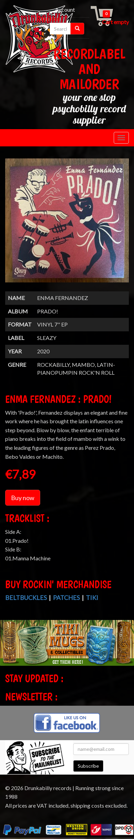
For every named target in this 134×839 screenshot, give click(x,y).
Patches (66, 597)
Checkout (48, 18)
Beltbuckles (26, 597)
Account (65, 9)
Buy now (22, 497)
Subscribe (88, 766)
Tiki (92, 597)
